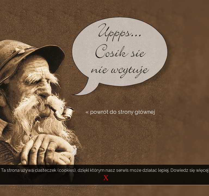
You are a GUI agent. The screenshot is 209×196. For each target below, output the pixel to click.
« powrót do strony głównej (120, 112)
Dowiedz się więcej (189, 170)
